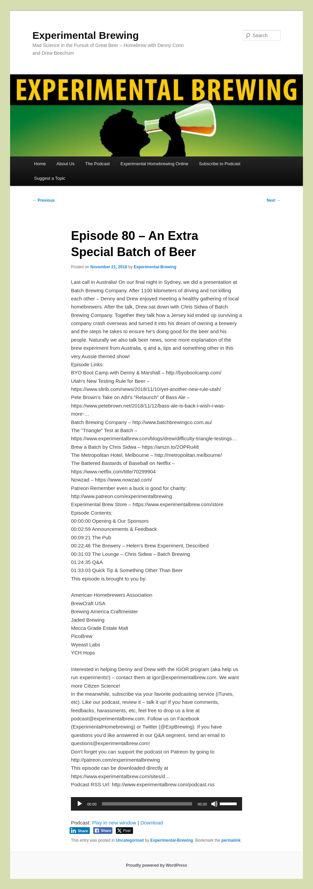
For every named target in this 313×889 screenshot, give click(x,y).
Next (274, 200)
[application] (156, 804)
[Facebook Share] (103, 830)
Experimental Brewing (85, 35)
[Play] (79, 803)
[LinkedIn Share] (80, 830)
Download (151, 822)
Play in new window (114, 822)
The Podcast (97, 163)
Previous (43, 200)
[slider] (147, 804)
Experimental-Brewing (155, 267)
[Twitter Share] (124, 830)
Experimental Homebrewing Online (154, 163)
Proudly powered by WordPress (156, 865)
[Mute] (214, 803)
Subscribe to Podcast (219, 163)
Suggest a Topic (49, 178)
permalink (231, 840)
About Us (65, 163)
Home (40, 163)
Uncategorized (130, 840)
